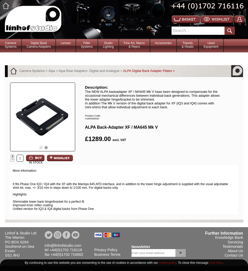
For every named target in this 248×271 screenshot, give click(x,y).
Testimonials (233, 246)
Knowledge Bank (229, 237)
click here (215, 263)
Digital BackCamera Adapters (39, 44)
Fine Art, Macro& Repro (134, 44)
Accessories (163, 43)
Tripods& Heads (187, 44)
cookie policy (167, 263)
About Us (235, 251)
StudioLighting (108, 44)
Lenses (66, 43)
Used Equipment (211, 44)
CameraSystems (11, 44)
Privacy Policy (106, 250)
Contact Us (234, 255)
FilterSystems (87, 44)
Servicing (235, 242)
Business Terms (107, 254)
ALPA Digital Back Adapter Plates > (149, 71)
